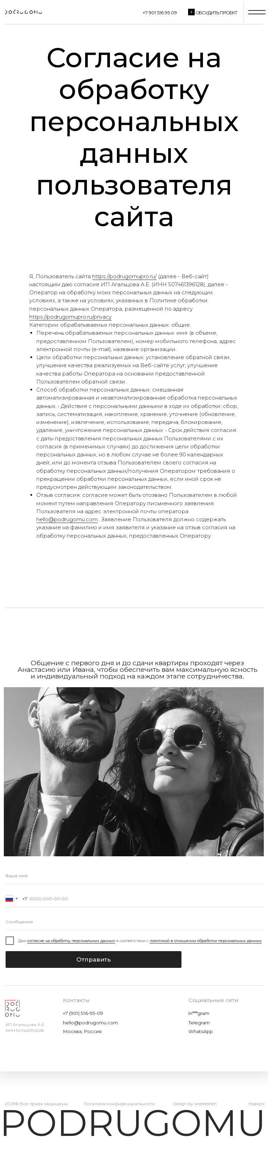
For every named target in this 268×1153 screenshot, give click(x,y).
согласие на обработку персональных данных (71, 941)
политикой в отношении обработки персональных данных (206, 941)
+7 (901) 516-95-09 (83, 1013)
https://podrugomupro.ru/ (124, 276)
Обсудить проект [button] (216, 12)
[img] (23, 12)
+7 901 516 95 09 (160, 12)
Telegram (199, 1022)
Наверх (256, 1103)
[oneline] (135, 921)
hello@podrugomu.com (67, 519)
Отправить (93, 959)
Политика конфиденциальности (119, 1103)
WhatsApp (200, 1031)
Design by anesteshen (195, 1103)
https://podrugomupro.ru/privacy (70, 316)
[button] (191, 12)
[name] (135, 875)
